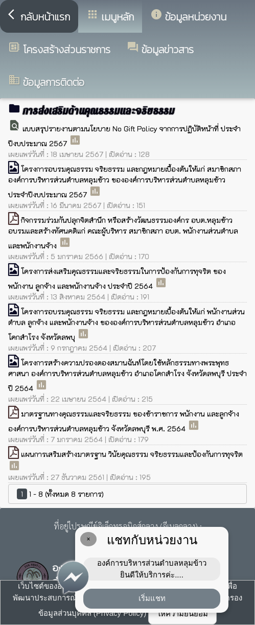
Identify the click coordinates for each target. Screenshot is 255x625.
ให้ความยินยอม (182, 613)
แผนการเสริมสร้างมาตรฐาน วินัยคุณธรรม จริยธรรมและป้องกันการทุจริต (132, 454)
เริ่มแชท (152, 598)
